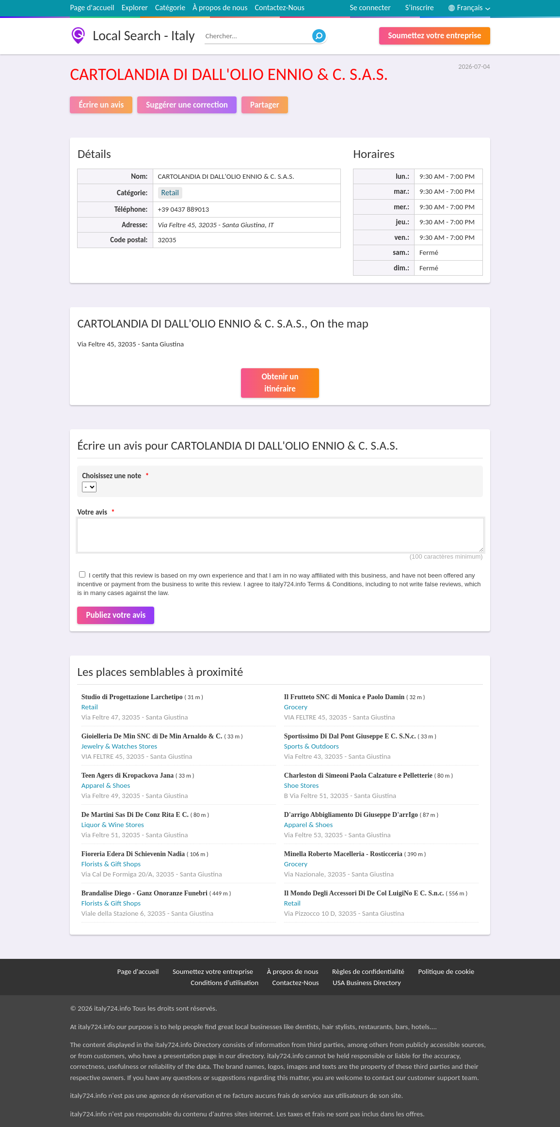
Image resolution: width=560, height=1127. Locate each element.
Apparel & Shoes (105, 785)
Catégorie (170, 7)
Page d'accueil (92, 7)
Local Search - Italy (143, 35)
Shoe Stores (301, 785)
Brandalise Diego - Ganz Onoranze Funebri (145, 893)
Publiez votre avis (115, 615)
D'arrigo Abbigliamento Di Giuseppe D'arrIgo (352, 814)
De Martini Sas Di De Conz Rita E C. (136, 814)
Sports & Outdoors (311, 746)
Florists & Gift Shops (111, 864)
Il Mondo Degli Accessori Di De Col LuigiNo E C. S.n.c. (365, 893)
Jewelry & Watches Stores (119, 746)
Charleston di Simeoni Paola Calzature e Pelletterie (359, 775)
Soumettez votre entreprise (434, 36)
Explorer (135, 7)
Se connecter (370, 7)
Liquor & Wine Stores (112, 824)
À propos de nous (219, 7)
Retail (170, 192)
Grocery (295, 707)
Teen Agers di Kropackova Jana (128, 775)
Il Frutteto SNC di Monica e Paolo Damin (345, 697)
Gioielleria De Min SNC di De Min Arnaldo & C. (152, 736)
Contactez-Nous (279, 7)
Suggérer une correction (187, 105)
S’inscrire (419, 7)
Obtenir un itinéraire (279, 383)
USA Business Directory (367, 982)
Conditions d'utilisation (224, 982)
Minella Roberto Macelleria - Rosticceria (344, 854)
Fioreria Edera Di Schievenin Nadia (134, 854)
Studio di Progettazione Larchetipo (133, 697)
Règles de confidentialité (368, 971)
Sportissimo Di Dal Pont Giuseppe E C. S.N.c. (350, 736)
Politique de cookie (446, 971)
